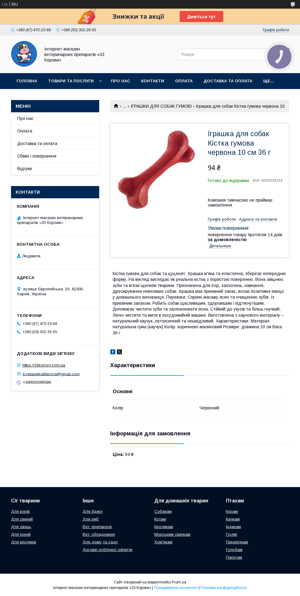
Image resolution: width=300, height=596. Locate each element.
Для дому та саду (100, 542)
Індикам (233, 526)
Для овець (21, 526)
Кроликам (163, 526)
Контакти (152, 81)
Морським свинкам (172, 534)
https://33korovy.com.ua (43, 365)
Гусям (231, 534)
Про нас (120, 81)
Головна (27, 81)
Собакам (163, 511)
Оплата (184, 81)
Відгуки (24, 168)
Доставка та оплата (228, 81)
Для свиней (22, 519)
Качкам (233, 519)
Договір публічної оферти (107, 549)
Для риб (91, 519)
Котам (160, 519)
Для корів (20, 511)
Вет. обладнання (99, 534)
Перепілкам (237, 542)
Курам (232, 511)
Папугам (234, 557)
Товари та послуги (71, 81)
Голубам (234, 549)
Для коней (21, 534)
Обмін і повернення (36, 156)
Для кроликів (23, 542)
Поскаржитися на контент (176, 588)
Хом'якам (163, 542)
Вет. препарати (97, 526)
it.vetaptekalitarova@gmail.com (51, 373)
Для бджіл (93, 511)
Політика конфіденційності (224, 588)
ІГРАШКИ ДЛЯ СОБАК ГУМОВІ (161, 106)
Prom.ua (179, 582)
